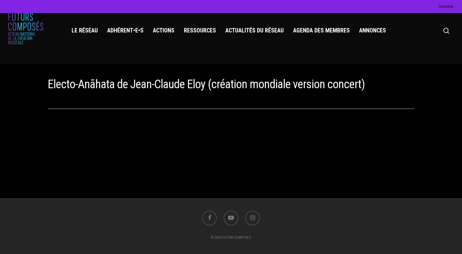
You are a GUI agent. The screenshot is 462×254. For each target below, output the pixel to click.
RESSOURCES (202, 35)
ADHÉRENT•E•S (128, 35)
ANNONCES (375, 35)
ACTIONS (166, 35)
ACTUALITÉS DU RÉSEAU (257, 35)
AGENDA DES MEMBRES (324, 35)
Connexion (446, 6)
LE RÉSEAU (87, 35)
